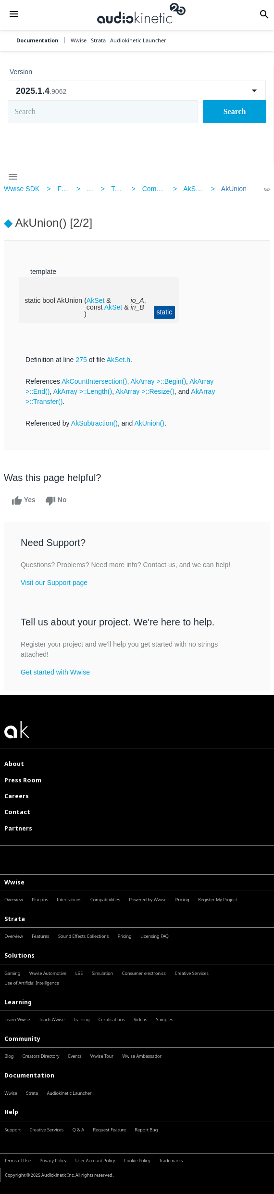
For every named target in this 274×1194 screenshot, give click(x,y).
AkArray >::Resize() (144, 391)
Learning (18, 1002)
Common (156, 189)
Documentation (37, 40)
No (56, 500)
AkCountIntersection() (94, 381)
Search (235, 111)
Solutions (19, 955)
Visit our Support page (54, 582)
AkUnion (234, 189)
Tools (119, 189)
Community (22, 1039)
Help (11, 1112)
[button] (14, 14)
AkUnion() (149, 423)
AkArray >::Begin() (159, 381)
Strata (14, 919)
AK (91, 189)
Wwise (14, 882)
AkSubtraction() (94, 423)
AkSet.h (195, 189)
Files (64, 189)
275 (81, 359)
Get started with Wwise (55, 672)
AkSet (96, 300)
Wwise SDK (21, 189)
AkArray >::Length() (82, 391)
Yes (24, 500)
